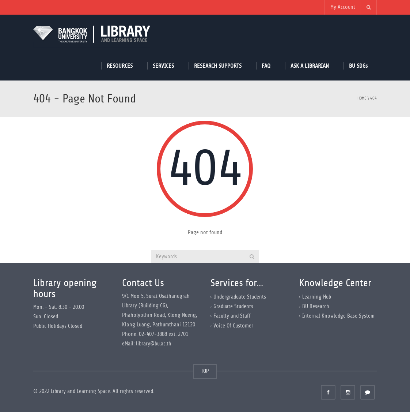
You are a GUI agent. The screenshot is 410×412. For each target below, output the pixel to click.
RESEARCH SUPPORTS (218, 65)
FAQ (266, 65)
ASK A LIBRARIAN (310, 65)
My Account (342, 7)
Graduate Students (233, 306)
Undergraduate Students (239, 297)
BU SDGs (358, 65)
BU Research (315, 306)
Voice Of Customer (233, 325)
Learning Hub (316, 297)
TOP (205, 371)
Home (362, 98)
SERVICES (163, 65)
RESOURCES (120, 65)
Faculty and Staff (232, 316)
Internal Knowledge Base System (338, 316)
